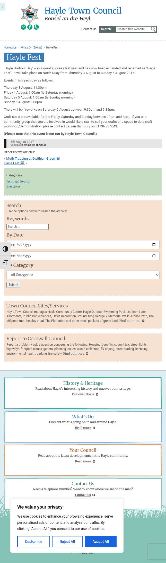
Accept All (100, 542)
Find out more (129, 321)
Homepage (10, 47)
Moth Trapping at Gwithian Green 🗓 (33, 158)
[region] (67, 526)
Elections (13, 186)
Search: (106, 29)
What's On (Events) (31, 47)
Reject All (67, 542)
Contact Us (89, 29)
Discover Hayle (83, 394)
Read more (83, 428)
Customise (33, 542)
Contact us (83, 495)
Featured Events (18, 182)
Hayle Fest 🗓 (14, 163)
